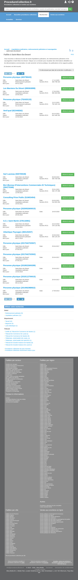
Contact (8, 398)
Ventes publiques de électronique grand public (51, 522)
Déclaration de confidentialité (64, 567)
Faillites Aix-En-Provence (12, 514)
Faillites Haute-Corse (45, 414)
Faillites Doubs (43, 398)
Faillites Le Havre (10, 526)
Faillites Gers (43, 407)
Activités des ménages (11, 364)
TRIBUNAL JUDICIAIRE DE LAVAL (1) (17, 338)
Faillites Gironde (44, 408)
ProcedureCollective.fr (18, 2)
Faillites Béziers (10, 516)
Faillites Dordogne (44, 396)
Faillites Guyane (44, 411)
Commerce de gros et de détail (13, 372)
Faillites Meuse (44, 455)
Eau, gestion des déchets (12, 377)
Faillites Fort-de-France (12, 523)
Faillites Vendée (44, 492)
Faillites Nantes (10, 538)
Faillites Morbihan (44, 457)
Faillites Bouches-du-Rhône (47, 380)
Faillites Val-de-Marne (45, 488)
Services (19, 19)
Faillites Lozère (44, 446)
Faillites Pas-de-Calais (45, 466)
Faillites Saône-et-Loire (46, 473)
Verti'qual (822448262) (13, 111)
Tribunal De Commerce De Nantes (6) (17, 336)
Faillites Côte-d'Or (44, 391)
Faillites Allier (43, 367)
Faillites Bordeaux (10, 518)
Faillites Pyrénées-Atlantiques (47, 469)
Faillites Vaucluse (44, 490)
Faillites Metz (9, 532)
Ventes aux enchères (57, 14)
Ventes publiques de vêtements (48, 532)
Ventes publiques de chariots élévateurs (50, 516)
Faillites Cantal (43, 383)
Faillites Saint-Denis (11, 547)
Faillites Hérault (44, 427)
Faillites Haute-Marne (45, 418)
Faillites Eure (43, 402)
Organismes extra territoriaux (13, 387)
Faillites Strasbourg (11, 550)
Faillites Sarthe (43, 474)
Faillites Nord (43, 461)
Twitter (23, 562)
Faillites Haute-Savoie (45, 420)
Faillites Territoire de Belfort (47, 485)
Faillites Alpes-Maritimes (46, 369)
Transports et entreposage (12, 391)
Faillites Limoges (10, 528)
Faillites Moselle (44, 458)
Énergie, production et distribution (14, 379)
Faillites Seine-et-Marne (46, 477)
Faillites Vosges (44, 494)
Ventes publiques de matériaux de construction (52, 528)
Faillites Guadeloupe (45, 410)
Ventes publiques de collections (48, 518)
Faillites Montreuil (10, 535)
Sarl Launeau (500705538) (14, 174)
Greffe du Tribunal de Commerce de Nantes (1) (20, 331)
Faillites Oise (43, 462)
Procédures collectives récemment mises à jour (20, 350)
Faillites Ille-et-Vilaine (45, 428)
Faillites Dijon (9, 522)
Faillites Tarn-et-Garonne (46, 484)
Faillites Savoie (44, 476)
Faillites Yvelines (44, 497)
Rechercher (43, 14)
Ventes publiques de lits (46, 526)
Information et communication (13, 385)
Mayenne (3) (9, 323)
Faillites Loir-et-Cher (45, 438)
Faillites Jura (43, 434)
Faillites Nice (9, 539)
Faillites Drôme (44, 399)
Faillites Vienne (44, 493)
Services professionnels (12, 389)
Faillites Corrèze (44, 388)
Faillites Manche (44, 449)
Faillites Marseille (10, 531)
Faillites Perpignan (10, 543)
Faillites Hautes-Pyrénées (46, 424)
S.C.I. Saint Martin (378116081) (16, 221)
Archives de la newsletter (12, 402)
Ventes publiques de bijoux (47, 515)
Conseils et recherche (11, 373)
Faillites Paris (43, 465)
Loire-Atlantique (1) (11, 326)
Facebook (45, 562)
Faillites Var (43, 489)
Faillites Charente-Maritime (47, 385)
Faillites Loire (43, 439)
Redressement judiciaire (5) (14, 313)
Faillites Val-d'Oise (44, 486)
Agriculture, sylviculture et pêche (14, 369)
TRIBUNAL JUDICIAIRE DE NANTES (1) (18, 340)
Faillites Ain (43, 364)
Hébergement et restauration (13, 381)
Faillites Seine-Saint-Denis (46, 480)
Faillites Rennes (10, 546)
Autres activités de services (13, 371)
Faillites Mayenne (44, 453)
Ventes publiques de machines (47, 527)
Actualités (9, 19)
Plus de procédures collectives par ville (15, 555)
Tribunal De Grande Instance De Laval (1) (18, 345)
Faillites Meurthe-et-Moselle (47, 454)
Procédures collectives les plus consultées (50, 505)
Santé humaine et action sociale (14, 388)
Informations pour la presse (13, 400)
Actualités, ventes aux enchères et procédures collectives (61, 562)
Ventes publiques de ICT (46, 524)
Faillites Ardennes (44, 372)
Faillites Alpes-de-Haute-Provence (48, 368)
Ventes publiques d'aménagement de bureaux (51, 514)
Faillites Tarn (43, 482)
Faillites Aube (43, 375)
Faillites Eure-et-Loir (45, 403)
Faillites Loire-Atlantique (46, 441)
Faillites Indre (43, 430)
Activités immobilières (11, 367)
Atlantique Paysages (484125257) (18, 232)
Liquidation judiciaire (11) (13, 315)
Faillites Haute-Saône (45, 419)
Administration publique (12, 368)
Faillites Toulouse (10, 553)
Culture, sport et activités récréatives (15, 376)
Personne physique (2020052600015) (19, 208)
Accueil (8, 14)
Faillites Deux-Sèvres (45, 395)
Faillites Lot (43, 443)
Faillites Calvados (44, 381)
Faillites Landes (44, 437)
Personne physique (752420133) (17, 99)
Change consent (40, 569)
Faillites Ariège (43, 373)
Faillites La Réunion (45, 435)
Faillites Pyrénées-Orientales (47, 470)
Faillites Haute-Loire (45, 416)
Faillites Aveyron (44, 377)
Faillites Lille (9, 527)
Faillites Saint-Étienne (11, 549)
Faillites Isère (43, 433)
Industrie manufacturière (12, 383)
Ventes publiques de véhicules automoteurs (51, 531)
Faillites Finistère (44, 404)
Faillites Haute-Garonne (46, 415)
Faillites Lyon (9, 530)
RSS (72, 54)
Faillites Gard (43, 406)
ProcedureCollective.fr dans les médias (16, 399)
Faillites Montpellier (11, 534)
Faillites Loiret (43, 442)
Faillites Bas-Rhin (44, 379)
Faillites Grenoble (10, 524)
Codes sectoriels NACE (46, 507)
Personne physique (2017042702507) (19, 243)
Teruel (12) (8, 321)
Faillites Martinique (44, 451)
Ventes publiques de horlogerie (48, 523)
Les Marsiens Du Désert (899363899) (19, 88)
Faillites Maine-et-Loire (45, 447)
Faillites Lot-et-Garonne (46, 445)
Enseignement (9, 380)
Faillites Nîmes (9, 540)
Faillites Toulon (9, 551)
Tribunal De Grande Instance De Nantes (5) (19, 342)
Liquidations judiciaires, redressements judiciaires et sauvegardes (34, 49)
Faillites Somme (44, 481)
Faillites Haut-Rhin (44, 412)
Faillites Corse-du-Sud (45, 389)
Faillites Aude (43, 376)
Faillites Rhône (43, 472)
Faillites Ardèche (44, 371)
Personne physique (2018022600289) (19, 265)
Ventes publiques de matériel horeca (49, 530)
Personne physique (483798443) (17, 77)
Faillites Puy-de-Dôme (45, 467)
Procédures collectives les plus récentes (18, 348)
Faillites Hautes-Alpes (45, 423)
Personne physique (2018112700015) (19, 276)
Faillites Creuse (44, 394)
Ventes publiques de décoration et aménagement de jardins (55, 519)
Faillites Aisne (43, 365)
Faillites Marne (43, 450)
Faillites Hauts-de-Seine (46, 426)
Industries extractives (11, 384)
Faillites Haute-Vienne (45, 422)
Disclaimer (49, 567)
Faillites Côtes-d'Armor (45, 392)
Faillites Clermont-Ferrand (12, 520)
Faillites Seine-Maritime (46, 478)
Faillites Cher (43, 387)
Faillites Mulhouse (10, 536)
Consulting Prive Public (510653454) (19, 197)
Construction (9, 375)
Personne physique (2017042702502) (19, 254)
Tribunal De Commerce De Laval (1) (16, 334)
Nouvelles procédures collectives (25, 14)
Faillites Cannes (10, 519)
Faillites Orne (43, 463)
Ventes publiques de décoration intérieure (50, 520)
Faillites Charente (44, 384)
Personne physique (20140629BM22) (19, 288)
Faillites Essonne (44, 400)
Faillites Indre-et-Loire (45, 431)
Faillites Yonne (43, 496)
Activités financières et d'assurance (15, 365)
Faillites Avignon (10, 515)
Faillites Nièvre (43, 459)
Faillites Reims (9, 545)
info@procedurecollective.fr (15, 567)
